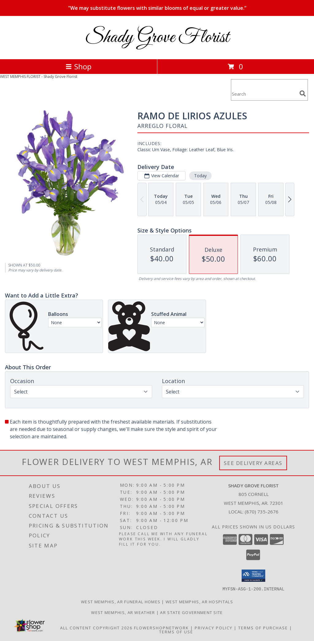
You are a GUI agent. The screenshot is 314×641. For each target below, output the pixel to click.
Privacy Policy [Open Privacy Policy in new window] (213, 627)
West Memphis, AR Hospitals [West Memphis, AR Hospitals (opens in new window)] (199, 601)
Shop (78, 66)
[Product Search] (264, 93)
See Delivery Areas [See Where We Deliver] (253, 462)
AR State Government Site (191, 612)
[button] (253, 576)
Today (200, 175)
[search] (303, 93)
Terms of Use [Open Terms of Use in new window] (176, 631)
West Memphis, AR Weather (123, 612)
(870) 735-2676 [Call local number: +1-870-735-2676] (261, 512)
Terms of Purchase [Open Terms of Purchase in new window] (263, 627)
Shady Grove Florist (157, 37)
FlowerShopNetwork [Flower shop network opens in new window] (161, 627)
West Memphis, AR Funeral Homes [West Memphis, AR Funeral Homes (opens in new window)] (120, 601)
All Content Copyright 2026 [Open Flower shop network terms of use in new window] (96, 627)
